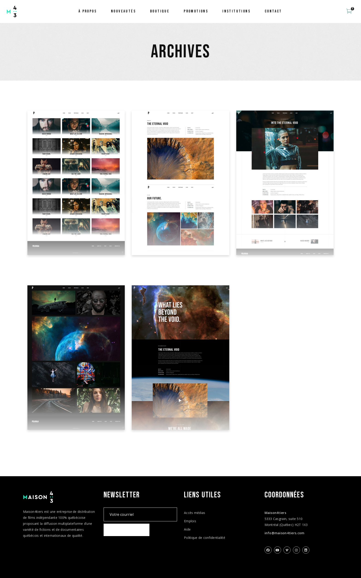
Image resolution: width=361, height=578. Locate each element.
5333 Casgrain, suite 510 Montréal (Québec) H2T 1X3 (286, 519)
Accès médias (194, 513)
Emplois (190, 521)
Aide (187, 529)
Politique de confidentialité (204, 537)
